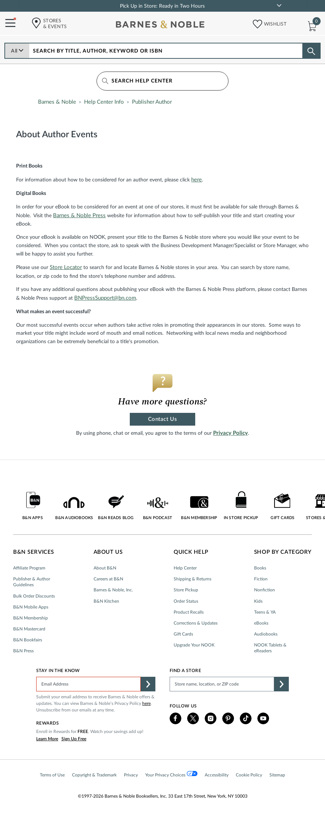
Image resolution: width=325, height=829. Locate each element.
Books (260, 568)
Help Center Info (104, 102)
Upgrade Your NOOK (194, 645)
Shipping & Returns (192, 579)
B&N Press (23, 651)
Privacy (131, 775)
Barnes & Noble (57, 102)
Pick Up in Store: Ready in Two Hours (162, 6)
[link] (279, 5)
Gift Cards (183, 634)
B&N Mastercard (29, 629)
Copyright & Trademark (94, 775)
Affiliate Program (29, 568)
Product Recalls (189, 612)
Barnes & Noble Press (79, 215)
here (196, 180)
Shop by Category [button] (283, 552)
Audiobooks (265, 634)
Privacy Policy (230, 433)
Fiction (261, 579)
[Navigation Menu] (7, 23)
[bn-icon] (161, 25)
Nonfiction (264, 590)
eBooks (261, 623)
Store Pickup (186, 590)
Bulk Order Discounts (34, 596)
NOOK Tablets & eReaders (270, 648)
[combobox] (166, 50)
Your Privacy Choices (171, 774)
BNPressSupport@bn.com (105, 298)
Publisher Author (152, 102)
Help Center (185, 568)
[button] (255, 22)
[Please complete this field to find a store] (222, 684)
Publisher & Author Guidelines (31, 582)
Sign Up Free (73, 739)
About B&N (105, 568)
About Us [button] (108, 552)
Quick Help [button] (191, 552)
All (17, 51)
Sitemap (277, 775)
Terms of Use (52, 775)
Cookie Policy (249, 775)
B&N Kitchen (106, 601)
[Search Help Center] (162, 81)
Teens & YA (265, 612)
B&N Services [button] (33, 552)
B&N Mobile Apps (30, 607)
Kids (258, 601)
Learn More (47, 739)
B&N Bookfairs (27, 640)
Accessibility (216, 775)
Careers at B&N (108, 579)
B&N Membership (30, 618)
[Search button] (311, 51)
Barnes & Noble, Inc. (113, 590)
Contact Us (162, 419)
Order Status (186, 601)
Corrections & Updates (196, 623)
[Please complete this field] (88, 684)
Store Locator (66, 267)
